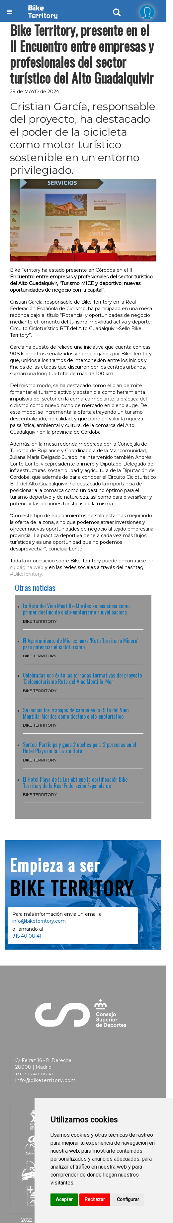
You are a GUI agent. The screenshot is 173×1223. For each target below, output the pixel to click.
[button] (147, 12)
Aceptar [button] (64, 1199)
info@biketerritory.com (39, 921)
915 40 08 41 (27, 936)
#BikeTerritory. (26, 574)
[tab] (147, 12)
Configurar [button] (128, 1199)
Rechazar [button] (95, 1199)
